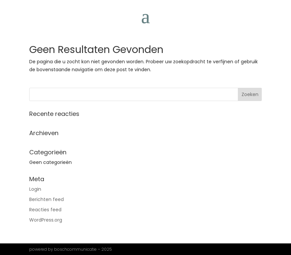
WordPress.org (45, 220)
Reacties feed (45, 209)
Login (35, 189)
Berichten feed (46, 199)
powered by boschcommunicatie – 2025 (70, 249)
